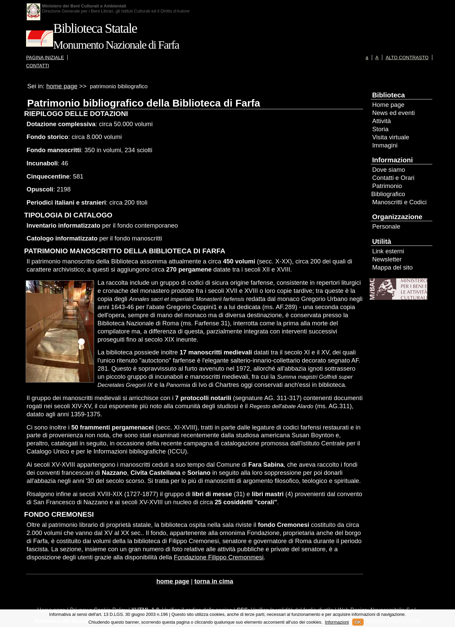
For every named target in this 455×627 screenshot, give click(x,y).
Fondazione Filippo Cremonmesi (219, 557)
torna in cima (213, 581)
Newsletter (387, 259)
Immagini (384, 145)
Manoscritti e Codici (399, 202)
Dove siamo (388, 169)
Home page (388, 104)
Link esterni (388, 251)
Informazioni (337, 622)
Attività (381, 120)
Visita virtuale (390, 137)
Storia (380, 129)
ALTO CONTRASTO (407, 57)
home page (61, 86)
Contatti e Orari (393, 177)
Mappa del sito (392, 267)
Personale (386, 226)
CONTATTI (37, 65)
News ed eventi (393, 112)
